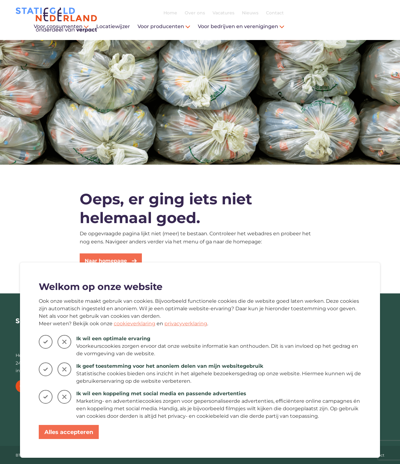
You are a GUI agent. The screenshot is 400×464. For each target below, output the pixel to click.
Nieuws (350, 13)
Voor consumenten (161, 26)
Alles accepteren (68, 432)
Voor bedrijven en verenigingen (341, 26)
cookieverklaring (134, 324)
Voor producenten (264, 26)
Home (271, 13)
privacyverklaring (185, 324)
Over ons (295, 13)
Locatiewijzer (214, 26)
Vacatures (324, 13)
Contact (375, 13)
